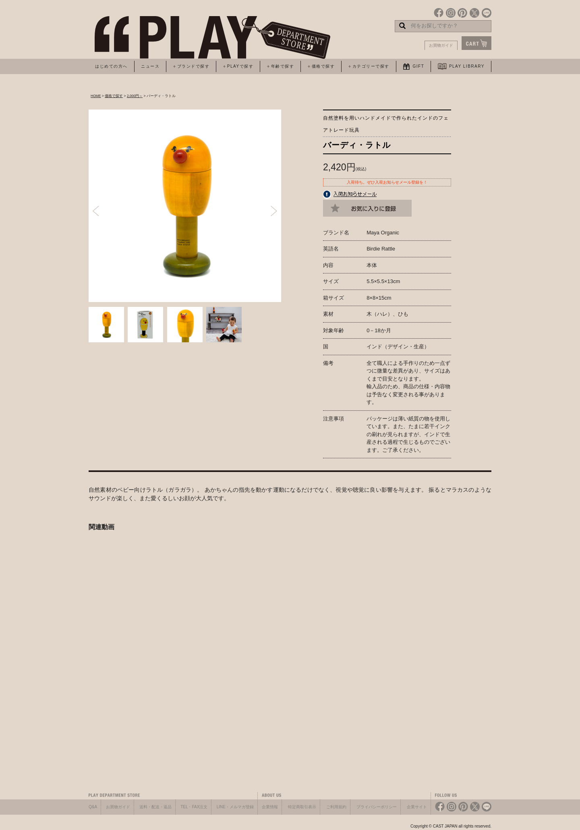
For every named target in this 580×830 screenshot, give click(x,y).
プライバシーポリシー (376, 807)
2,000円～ (135, 96)
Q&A (93, 807)
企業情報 (270, 807)
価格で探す (114, 96)
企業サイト (417, 807)
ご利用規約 (336, 807)
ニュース (150, 66)
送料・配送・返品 (155, 807)
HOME (96, 96)
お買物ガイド (441, 45)
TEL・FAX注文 (193, 807)
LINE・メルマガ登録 (235, 807)
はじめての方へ (111, 66)
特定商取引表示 (302, 807)
